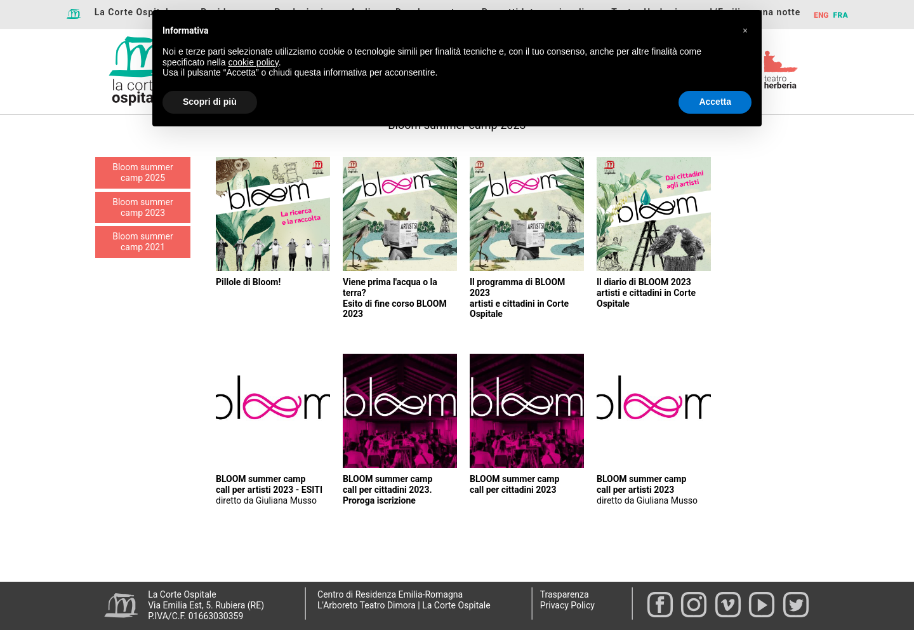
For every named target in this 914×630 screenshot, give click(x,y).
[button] (745, 30)
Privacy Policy (567, 605)
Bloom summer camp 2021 (142, 241)
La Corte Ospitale (135, 12)
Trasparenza (564, 594)
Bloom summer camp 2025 (142, 172)
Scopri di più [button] (210, 102)
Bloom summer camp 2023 (142, 207)
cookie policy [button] (253, 62)
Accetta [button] (715, 102)
